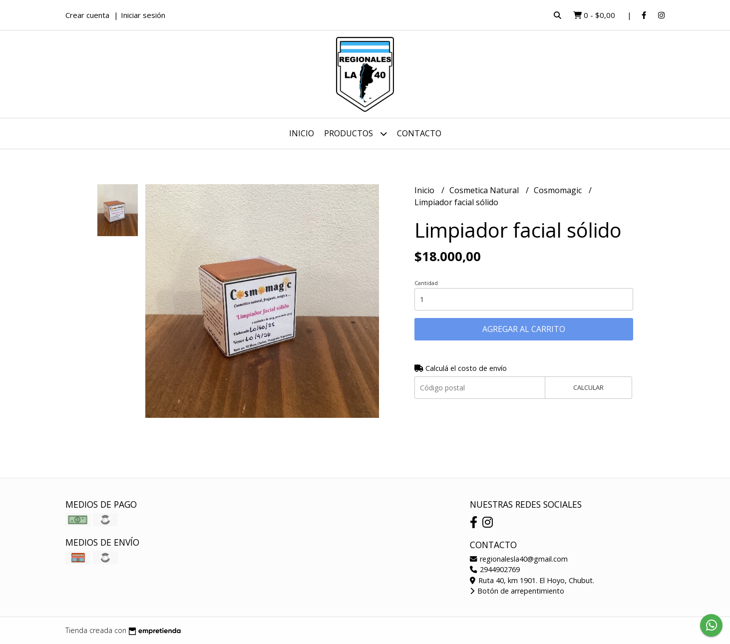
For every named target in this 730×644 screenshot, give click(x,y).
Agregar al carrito (523, 328)
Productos (355, 133)
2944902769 (495, 569)
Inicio (301, 133)
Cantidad (426, 283)
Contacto (419, 133)
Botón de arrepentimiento (517, 591)
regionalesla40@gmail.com (519, 559)
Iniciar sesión (143, 15)
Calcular (588, 387)
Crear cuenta (87, 15)
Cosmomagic (559, 190)
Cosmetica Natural (485, 190)
